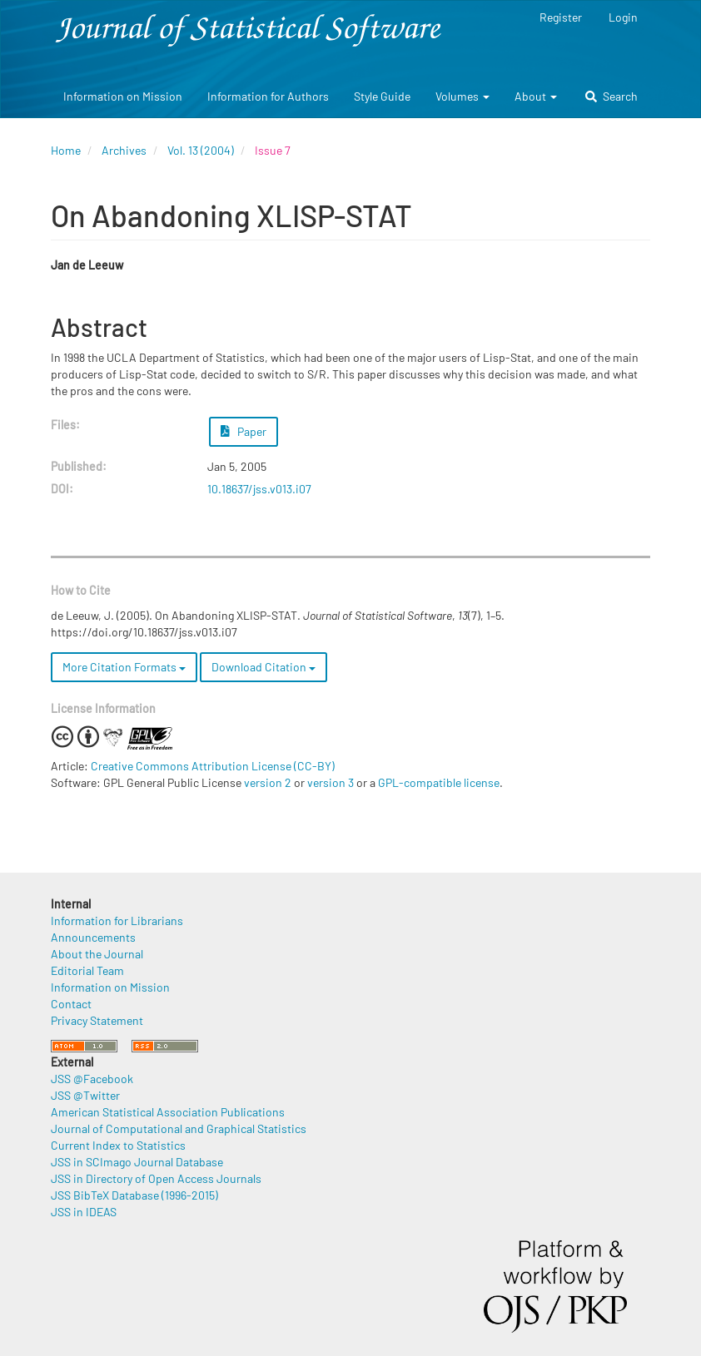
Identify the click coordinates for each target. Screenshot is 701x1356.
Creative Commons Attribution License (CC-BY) (213, 766)
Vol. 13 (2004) (200, 150)
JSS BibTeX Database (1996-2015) (134, 1195)
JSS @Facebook (92, 1078)
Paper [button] (244, 431)
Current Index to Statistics (118, 1145)
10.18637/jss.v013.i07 (259, 489)
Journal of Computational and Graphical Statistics (178, 1128)
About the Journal (97, 954)
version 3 (330, 782)
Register (560, 17)
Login (623, 17)
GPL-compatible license (439, 782)
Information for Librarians (117, 920)
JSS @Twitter (85, 1095)
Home (66, 150)
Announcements (93, 937)
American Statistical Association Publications (168, 1112)
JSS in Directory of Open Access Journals (156, 1178)
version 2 (267, 782)
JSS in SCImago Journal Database (137, 1162)
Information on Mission (122, 96)
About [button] (536, 96)
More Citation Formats (124, 667)
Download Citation (263, 667)
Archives (124, 150)
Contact (71, 1004)
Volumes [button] (462, 96)
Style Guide (382, 96)
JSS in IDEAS (84, 1212)
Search (611, 96)
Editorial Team (87, 970)
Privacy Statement (97, 1020)
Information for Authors (268, 96)
